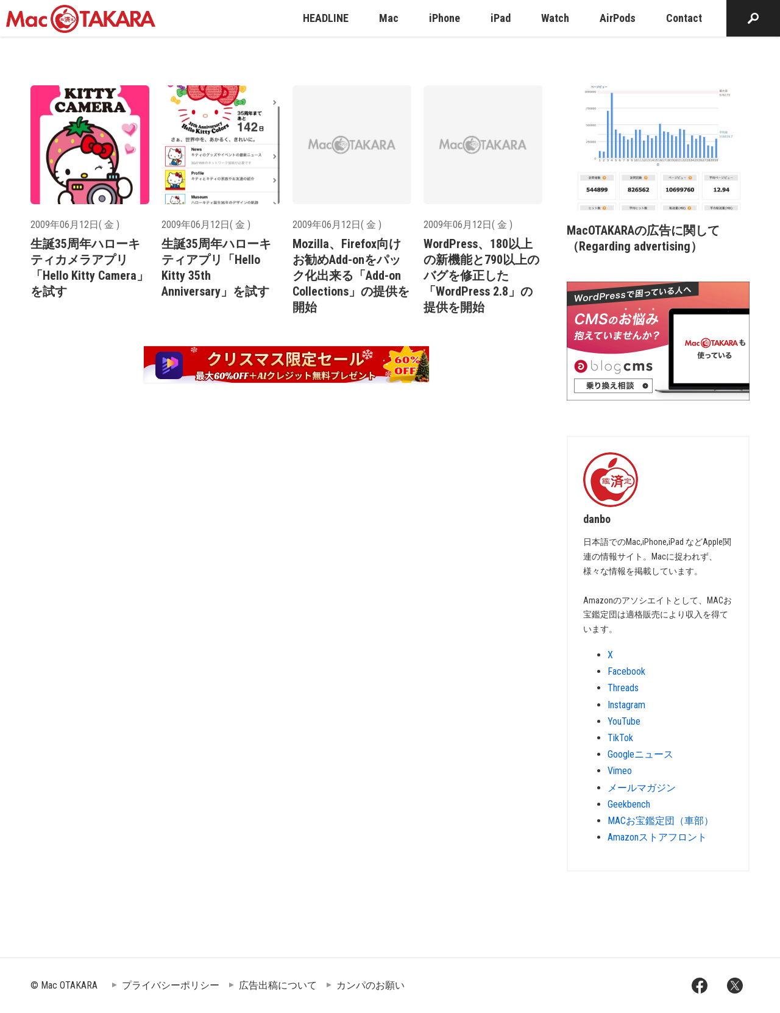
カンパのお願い (370, 985)
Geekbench (629, 804)
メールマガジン (642, 788)
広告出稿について (278, 985)
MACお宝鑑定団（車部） (661, 820)
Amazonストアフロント (657, 837)
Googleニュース (640, 754)
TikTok (620, 738)
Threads (623, 688)
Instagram (626, 705)
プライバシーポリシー (170, 985)
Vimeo (620, 771)
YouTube (624, 721)
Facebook (626, 671)
